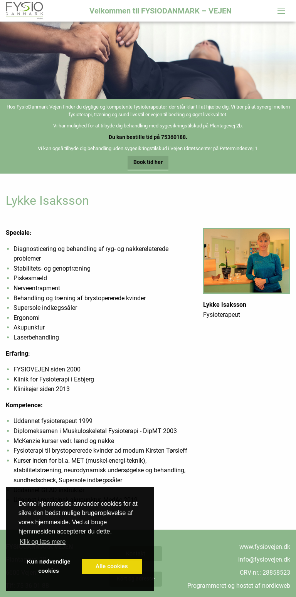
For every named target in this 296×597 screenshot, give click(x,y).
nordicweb (276, 585)
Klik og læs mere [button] (43, 541)
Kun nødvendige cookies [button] (49, 566)
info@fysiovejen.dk (264, 559)
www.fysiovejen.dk (264, 546)
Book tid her (148, 162)
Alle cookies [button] (112, 566)
